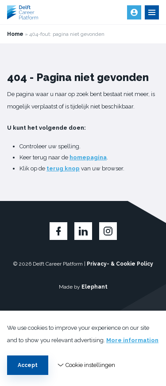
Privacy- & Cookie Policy (120, 264)
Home (15, 34)
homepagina (88, 157)
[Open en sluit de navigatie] (152, 12)
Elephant (94, 287)
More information (132, 340)
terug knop (63, 168)
